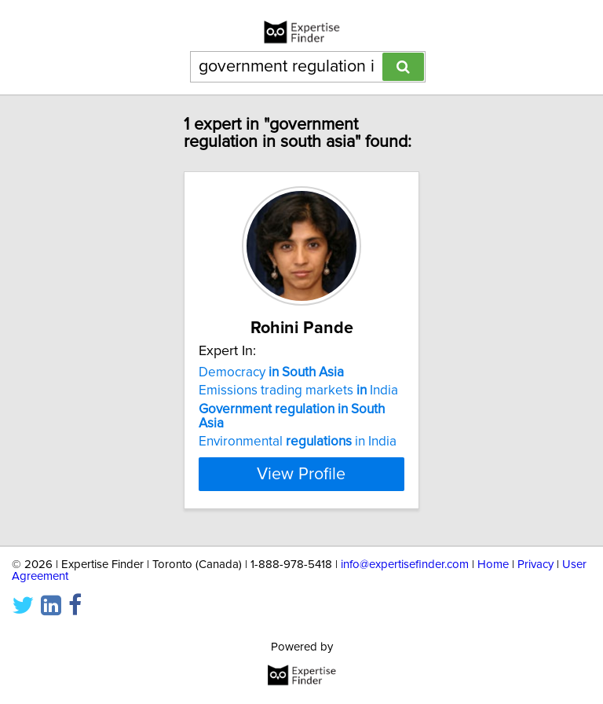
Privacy (535, 564)
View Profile (301, 473)
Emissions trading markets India (298, 390)
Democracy (271, 372)
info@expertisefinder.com (405, 564)
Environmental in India (298, 441)
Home (493, 564)
